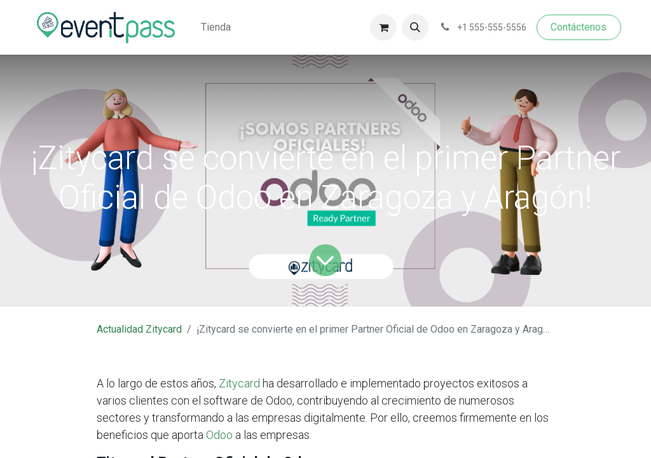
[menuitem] (216, 27)
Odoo (219, 434)
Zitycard (239, 383)
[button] (415, 27)
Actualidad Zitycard (139, 329)
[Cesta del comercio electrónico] (383, 27)
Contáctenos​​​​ (578, 27)
